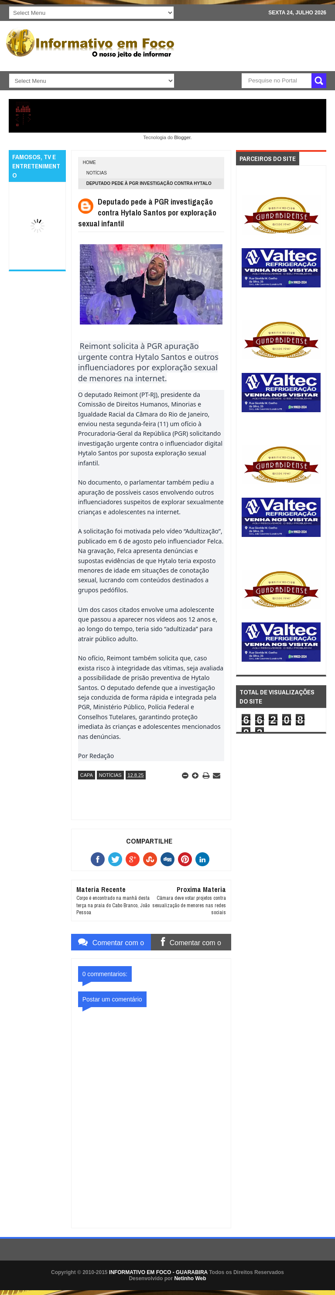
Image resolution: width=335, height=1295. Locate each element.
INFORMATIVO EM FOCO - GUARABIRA (158, 1272)
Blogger (182, 137)
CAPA (86, 775)
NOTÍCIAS (96, 173)
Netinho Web (190, 1278)
